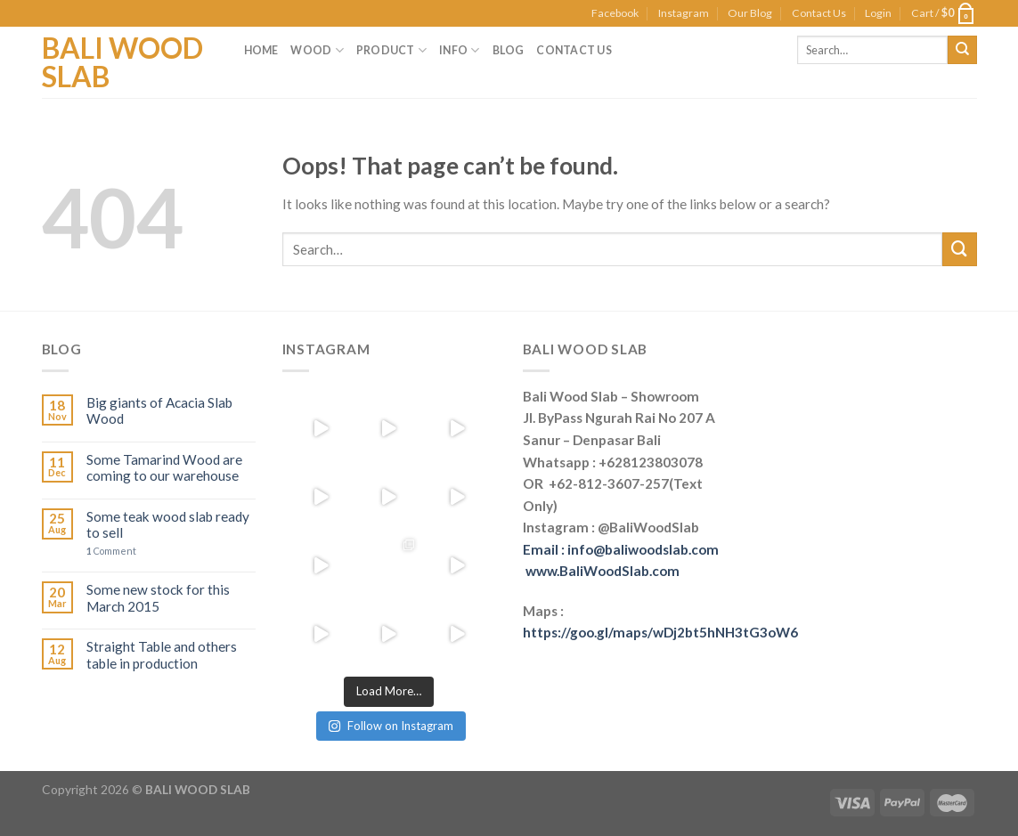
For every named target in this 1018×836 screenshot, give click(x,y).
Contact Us (819, 13)
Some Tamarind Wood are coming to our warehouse (164, 467)
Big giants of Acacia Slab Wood (159, 410)
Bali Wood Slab (122, 62)
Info (459, 50)
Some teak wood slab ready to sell (167, 524)
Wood (316, 50)
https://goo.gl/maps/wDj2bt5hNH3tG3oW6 (660, 632)
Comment (111, 551)
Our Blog (750, 13)
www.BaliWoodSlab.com (602, 571)
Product (391, 50)
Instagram (683, 13)
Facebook (615, 13)
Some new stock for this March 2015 (158, 597)
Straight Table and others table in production (161, 654)
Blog (509, 50)
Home (261, 50)
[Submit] (959, 249)
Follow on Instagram (390, 725)
